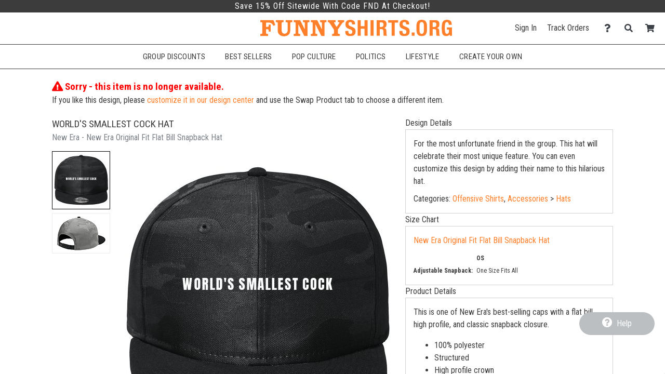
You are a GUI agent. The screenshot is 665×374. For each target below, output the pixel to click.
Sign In (526, 28)
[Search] (631, 28)
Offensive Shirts (478, 199)
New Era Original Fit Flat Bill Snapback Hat (482, 240)
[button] (81, 180)
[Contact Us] (610, 28)
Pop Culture (314, 56)
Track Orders (568, 28)
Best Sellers (248, 56)
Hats (563, 199)
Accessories (528, 199)
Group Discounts (174, 56)
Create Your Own (490, 56)
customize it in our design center (200, 100)
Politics (371, 56)
